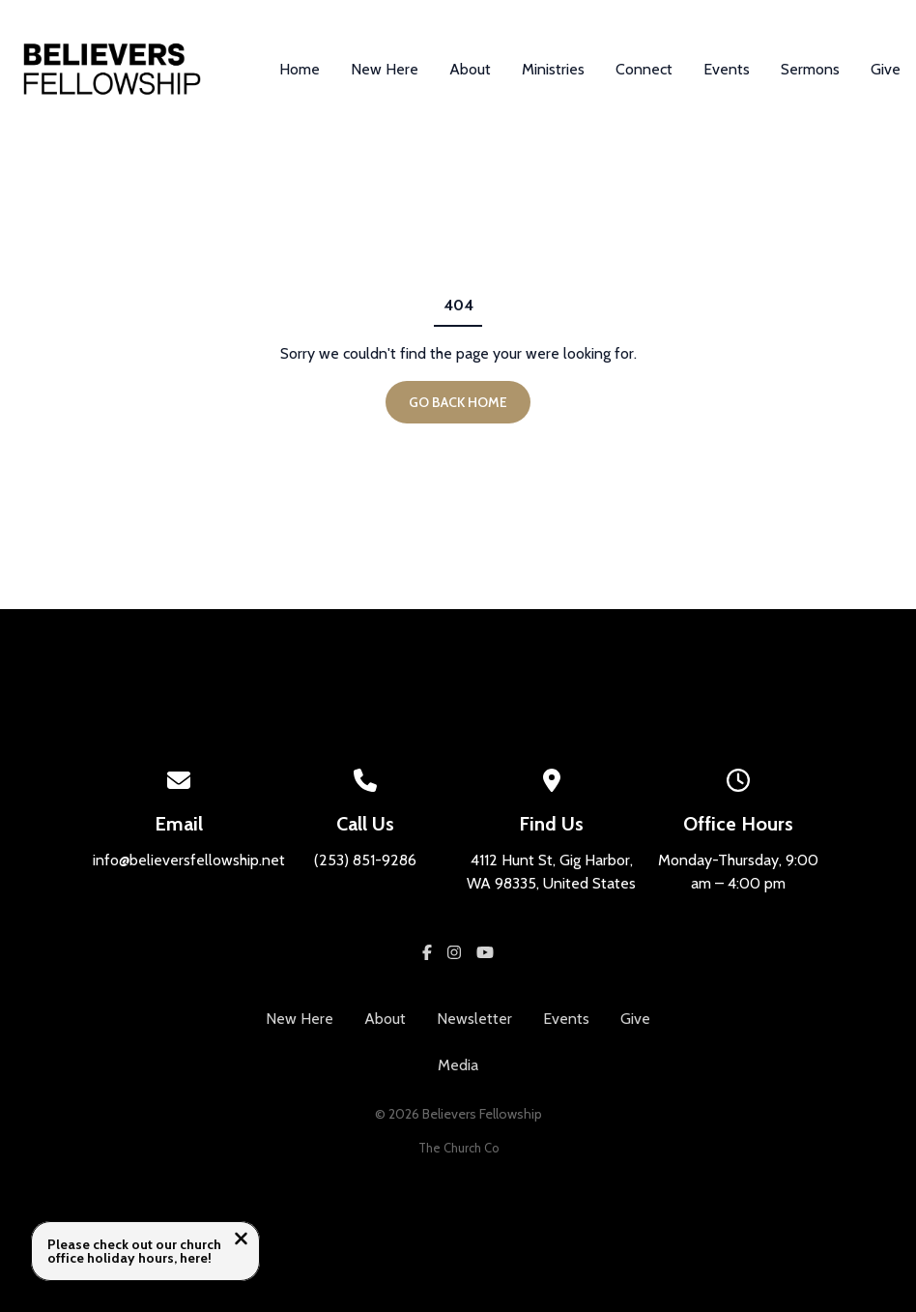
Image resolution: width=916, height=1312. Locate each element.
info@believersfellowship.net (189, 860)
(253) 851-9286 (365, 860)
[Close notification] (241, 1241)
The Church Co (458, 1148)
